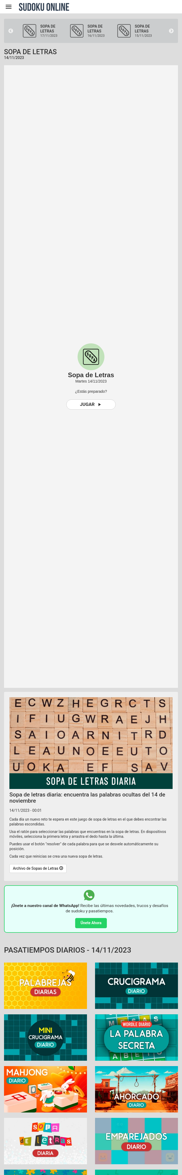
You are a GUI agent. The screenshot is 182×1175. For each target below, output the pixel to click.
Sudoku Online (44, 6)
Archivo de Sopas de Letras (38, 868)
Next (171, 31)
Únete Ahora (91, 923)
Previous (10, 31)
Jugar (91, 404)
